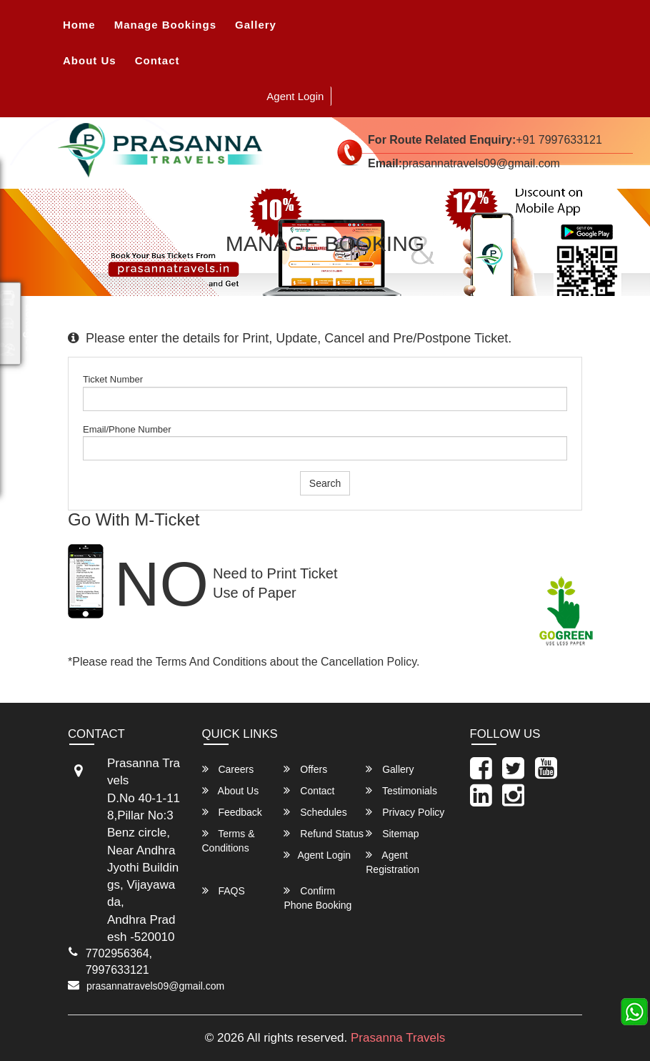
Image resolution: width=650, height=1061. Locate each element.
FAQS (223, 890)
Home (79, 25)
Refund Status (324, 833)
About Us (89, 60)
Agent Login (295, 96)
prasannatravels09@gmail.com (155, 986)
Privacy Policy (405, 812)
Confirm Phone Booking (317, 897)
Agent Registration (392, 862)
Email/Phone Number (127, 429)
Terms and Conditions (211, 661)
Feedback (232, 812)
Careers (228, 769)
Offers (305, 769)
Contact (157, 60)
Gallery (255, 25)
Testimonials (401, 790)
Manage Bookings (165, 25)
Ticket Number (113, 379)
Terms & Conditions (228, 840)
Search (325, 483)
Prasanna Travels (398, 1038)
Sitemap (392, 833)
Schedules (315, 812)
